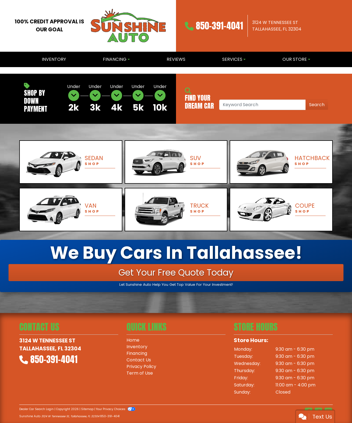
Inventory (137, 347)
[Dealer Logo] (128, 26)
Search (316, 104)
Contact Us (139, 360)
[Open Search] (262, 105)
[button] (5, 70)
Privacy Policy (141, 366)
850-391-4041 (219, 25)
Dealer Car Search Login (36, 409)
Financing (137, 353)
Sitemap (87, 409)
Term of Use (140, 373)
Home (133, 340)
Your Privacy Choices (115, 409)
